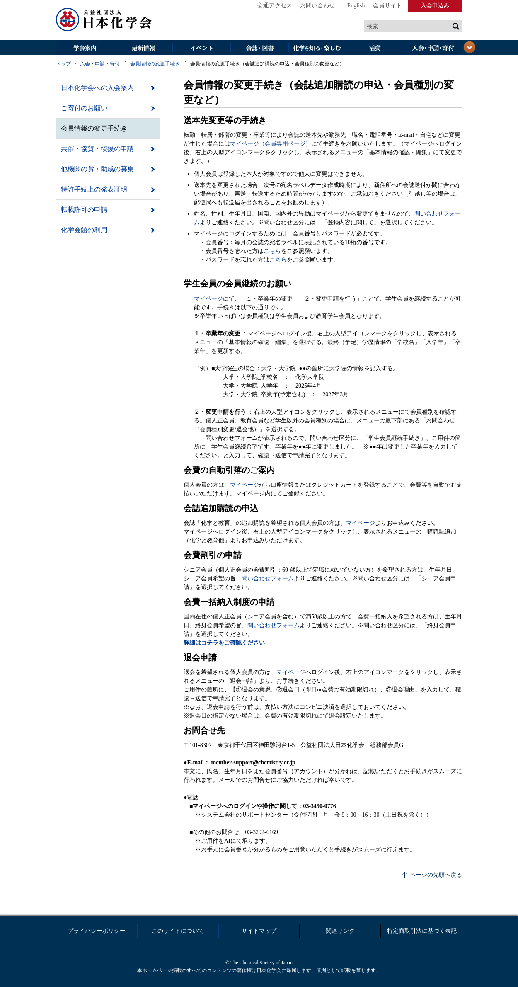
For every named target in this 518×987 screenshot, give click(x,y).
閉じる (469, 47)
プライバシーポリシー (97, 931)
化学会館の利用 (84, 229)
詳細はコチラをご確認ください (224, 643)
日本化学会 (104, 20)
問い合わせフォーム (268, 578)
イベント (201, 48)
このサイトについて (178, 931)
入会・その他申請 (433, 48)
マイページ (208, 299)
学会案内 (85, 48)
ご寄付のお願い (84, 108)
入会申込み (435, 5)
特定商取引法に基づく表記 (422, 931)
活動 (375, 48)
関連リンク (340, 931)
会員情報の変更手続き (155, 64)
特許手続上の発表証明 (94, 189)
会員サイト (387, 5)
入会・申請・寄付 (100, 64)
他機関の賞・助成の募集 (97, 168)
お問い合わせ (317, 5)
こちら (272, 251)
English (356, 5)
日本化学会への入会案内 (97, 87)
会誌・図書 (259, 48)
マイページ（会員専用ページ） (270, 144)
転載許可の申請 (84, 209)
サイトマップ (259, 931)
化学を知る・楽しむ (317, 48)
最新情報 (143, 48)
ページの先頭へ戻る (436, 875)
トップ (63, 64)
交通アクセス (274, 5)
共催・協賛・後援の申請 (97, 148)
